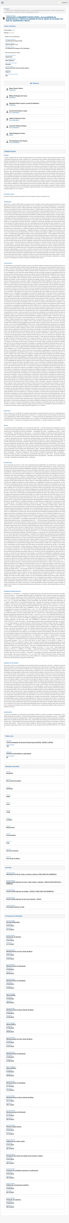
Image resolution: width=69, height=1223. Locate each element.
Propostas (6, 8)
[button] (34, 151)
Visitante (63, 2)
